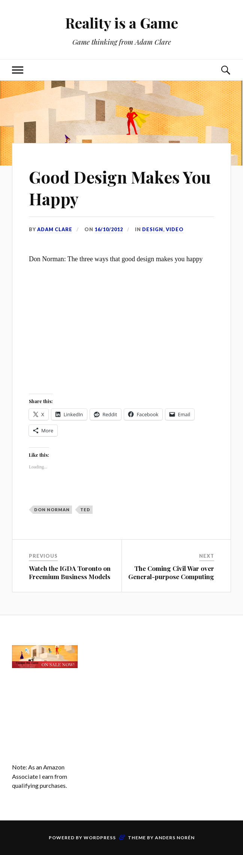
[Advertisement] (121, 668)
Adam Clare (54, 229)
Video (175, 229)
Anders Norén (175, 837)
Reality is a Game (121, 22)
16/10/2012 (108, 229)
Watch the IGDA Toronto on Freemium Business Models (70, 572)
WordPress (100, 837)
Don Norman (52, 509)
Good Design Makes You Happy (121, 187)
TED (85, 509)
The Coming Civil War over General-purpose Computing (171, 572)
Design (152, 229)
